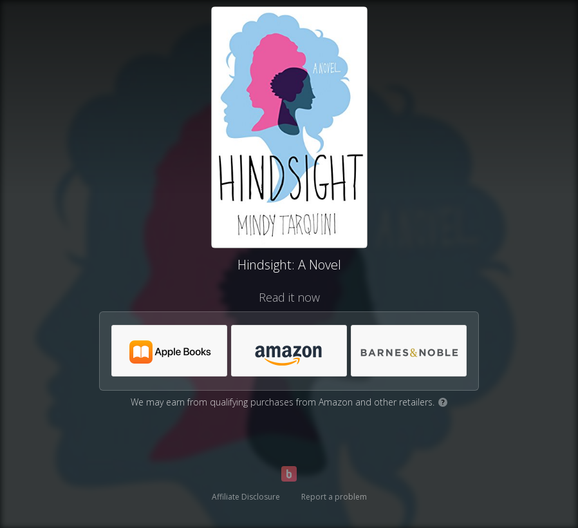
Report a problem (334, 496)
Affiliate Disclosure (246, 496)
